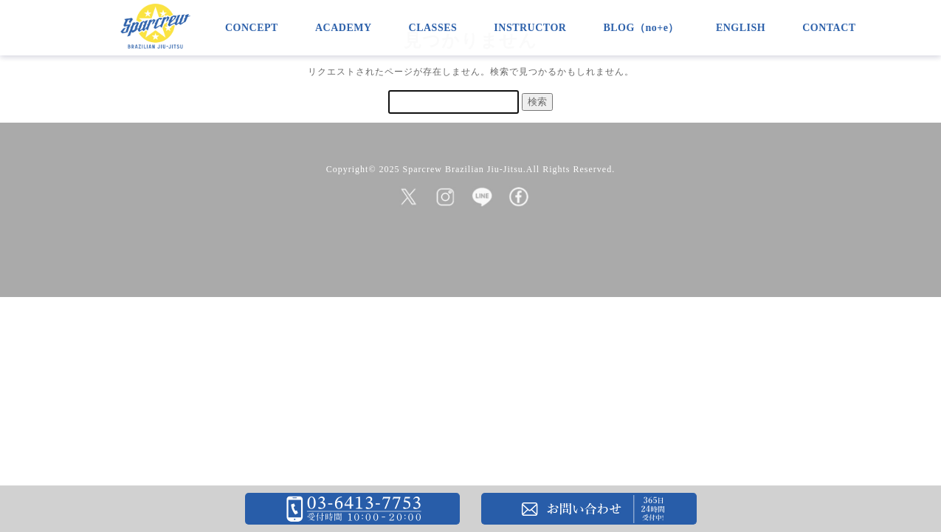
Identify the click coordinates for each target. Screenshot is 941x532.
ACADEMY (343, 28)
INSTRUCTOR (530, 28)
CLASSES (433, 28)
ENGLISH (740, 28)
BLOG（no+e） (640, 28)
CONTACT (828, 28)
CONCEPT (251, 28)
